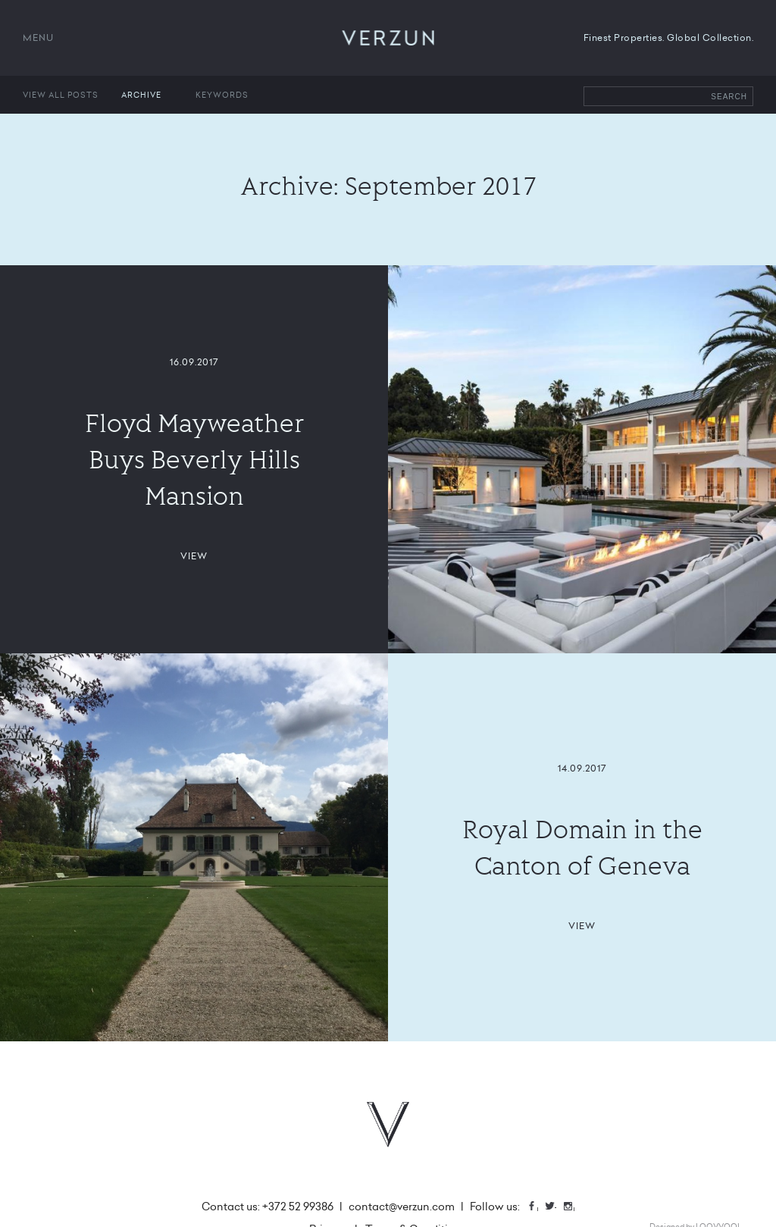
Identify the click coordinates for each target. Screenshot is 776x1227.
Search (729, 96)
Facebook (537, 1207)
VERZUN (388, 37)
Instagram (573, 1207)
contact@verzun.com (402, 1206)
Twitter (555, 1207)
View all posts (61, 94)
